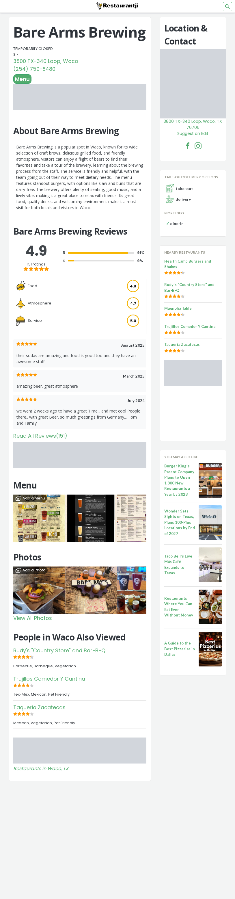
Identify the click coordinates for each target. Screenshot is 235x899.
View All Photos (32, 618)
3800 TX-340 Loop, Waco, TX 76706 (193, 124)
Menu (22, 79)
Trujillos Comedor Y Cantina (49, 678)
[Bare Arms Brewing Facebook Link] (187, 145)
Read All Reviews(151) (40, 435)
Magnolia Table (178, 308)
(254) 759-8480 (34, 69)
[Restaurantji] (117, 6)
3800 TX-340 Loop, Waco (45, 61)
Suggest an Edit (192, 133)
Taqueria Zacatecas (39, 707)
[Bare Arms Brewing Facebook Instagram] (198, 145)
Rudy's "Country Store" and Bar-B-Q (59, 650)
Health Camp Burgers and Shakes (187, 264)
